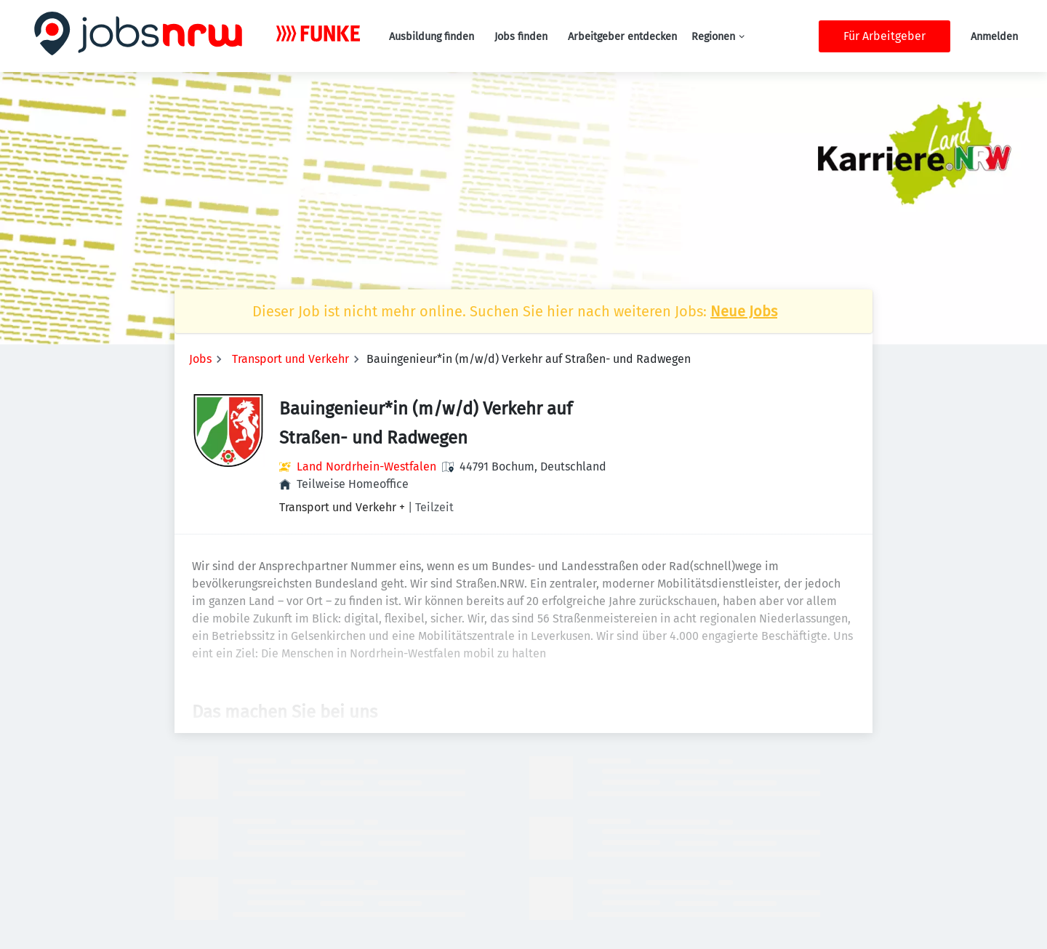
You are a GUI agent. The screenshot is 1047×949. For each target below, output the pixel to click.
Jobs (200, 359)
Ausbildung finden (431, 37)
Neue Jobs (743, 311)
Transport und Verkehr (290, 359)
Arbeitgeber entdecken (622, 37)
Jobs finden (520, 37)
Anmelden (994, 37)
